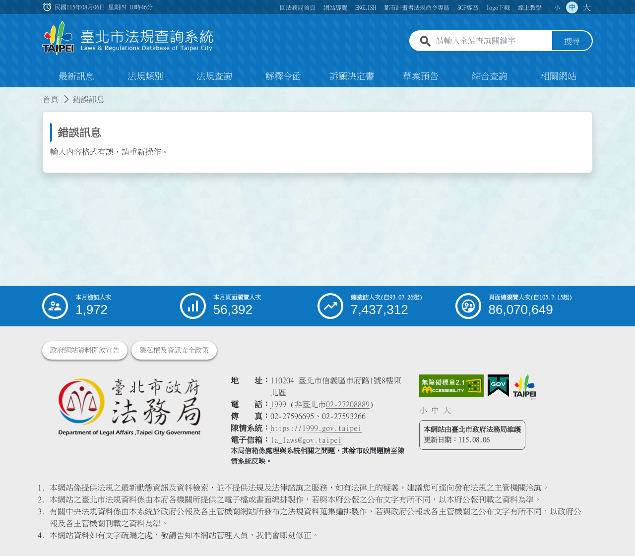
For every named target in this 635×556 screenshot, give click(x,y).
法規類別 (145, 76)
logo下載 (498, 7)
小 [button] (557, 7)
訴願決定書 (351, 76)
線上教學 (530, 7)
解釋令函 (283, 76)
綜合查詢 (490, 76)
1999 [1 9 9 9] (278, 404)
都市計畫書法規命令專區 (416, 7)
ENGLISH (365, 7)
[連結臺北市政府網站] (524, 387)
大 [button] (587, 7)
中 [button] (572, 7)
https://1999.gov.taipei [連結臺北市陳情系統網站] (316, 428)
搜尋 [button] (572, 41)
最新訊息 (76, 76)
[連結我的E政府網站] (498, 385)
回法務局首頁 (298, 7)
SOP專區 (467, 7)
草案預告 (421, 76)
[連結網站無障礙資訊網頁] (451, 385)
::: (6, 93)
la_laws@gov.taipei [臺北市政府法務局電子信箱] (306, 440)
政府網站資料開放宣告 (85, 350)
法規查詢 (214, 76)
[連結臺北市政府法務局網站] (129, 406)
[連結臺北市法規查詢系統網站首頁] (128, 38)
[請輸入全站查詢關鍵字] (492, 41)
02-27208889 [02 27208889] (348, 404)
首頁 (51, 99)
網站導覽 (335, 7)
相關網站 (558, 76)
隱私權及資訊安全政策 (174, 350)
